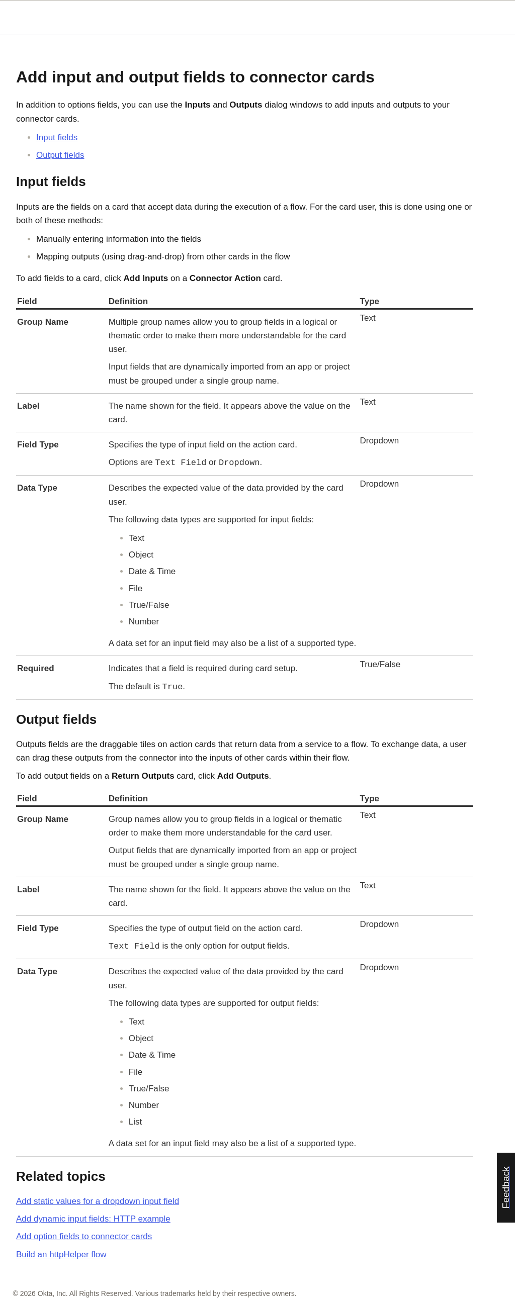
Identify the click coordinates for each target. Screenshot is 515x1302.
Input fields (56, 137)
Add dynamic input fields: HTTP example (93, 1219)
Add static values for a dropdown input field (97, 1201)
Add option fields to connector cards (84, 1236)
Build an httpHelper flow (61, 1254)
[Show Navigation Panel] (491, 18)
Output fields (60, 155)
